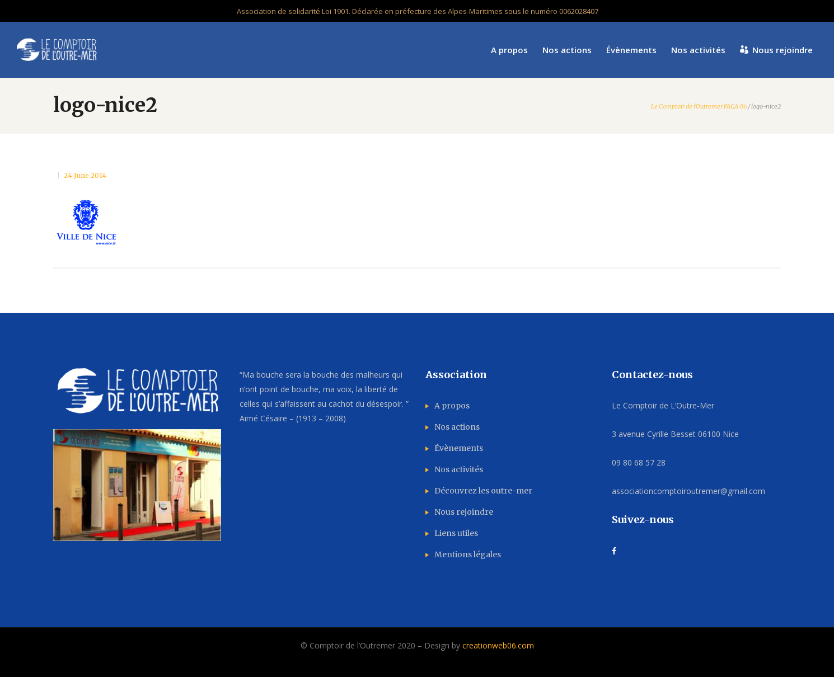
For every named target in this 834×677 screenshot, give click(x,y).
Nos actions (457, 427)
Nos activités (458, 469)
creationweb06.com (498, 645)
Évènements (458, 448)
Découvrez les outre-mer (483, 491)
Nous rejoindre (463, 512)
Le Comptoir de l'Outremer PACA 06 (699, 107)
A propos (452, 406)
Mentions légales (467, 554)
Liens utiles (456, 533)
